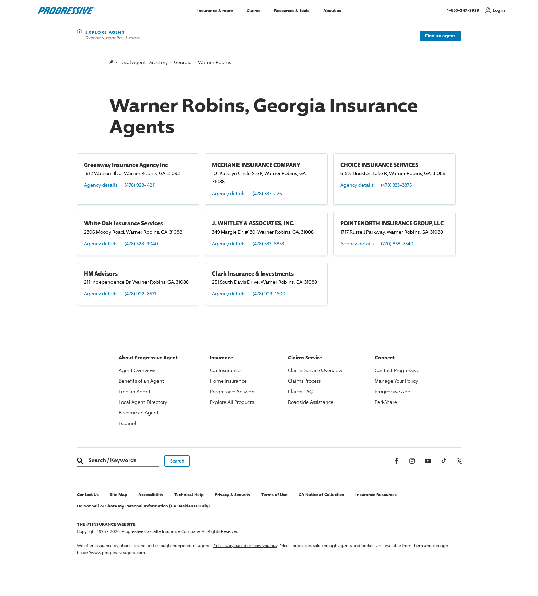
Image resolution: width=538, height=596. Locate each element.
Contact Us (88, 494)
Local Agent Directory (143, 62)
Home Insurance (228, 381)
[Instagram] (412, 460)
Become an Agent (139, 413)
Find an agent (440, 35)
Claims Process (304, 381)
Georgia (183, 62)
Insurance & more (215, 10)
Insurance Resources (376, 494)
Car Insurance (225, 370)
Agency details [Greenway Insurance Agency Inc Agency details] (100, 185)
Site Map (118, 494)
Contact (397, 370)
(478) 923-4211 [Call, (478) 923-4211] (140, 185)
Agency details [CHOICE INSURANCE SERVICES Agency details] (357, 185)
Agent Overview (137, 370)
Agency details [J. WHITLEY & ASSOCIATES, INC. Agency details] (228, 243)
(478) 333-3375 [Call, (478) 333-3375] (396, 185)
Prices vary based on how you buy (245, 545)
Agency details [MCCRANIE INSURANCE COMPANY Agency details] (228, 193)
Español (127, 423)
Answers (232, 391)
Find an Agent (135, 391)
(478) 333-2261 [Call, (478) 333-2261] (268, 193)
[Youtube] (428, 460)
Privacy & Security (232, 494)
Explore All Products (232, 402)
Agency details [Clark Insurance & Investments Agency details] (228, 293)
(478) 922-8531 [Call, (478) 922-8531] (140, 293)
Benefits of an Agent (141, 381)
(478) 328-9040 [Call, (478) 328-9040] (141, 243)
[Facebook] (396, 460)
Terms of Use (274, 494)
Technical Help (189, 494)
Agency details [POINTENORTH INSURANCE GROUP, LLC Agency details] (357, 243)
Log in (499, 10)
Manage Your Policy (396, 381)
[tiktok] (443, 460)
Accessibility (150, 494)
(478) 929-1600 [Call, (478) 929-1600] (269, 293)
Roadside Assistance (311, 402)
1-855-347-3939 (464, 10)
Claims (253, 10)
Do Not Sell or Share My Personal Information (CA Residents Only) (143, 506)
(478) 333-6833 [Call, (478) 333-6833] (268, 243)
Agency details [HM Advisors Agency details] (100, 293)
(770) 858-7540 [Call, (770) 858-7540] (397, 243)
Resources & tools (291, 10)
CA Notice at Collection (321, 494)
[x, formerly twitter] (459, 460)
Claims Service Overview (315, 370)
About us (332, 10)
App (392, 391)
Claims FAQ (300, 391)
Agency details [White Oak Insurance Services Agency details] (100, 243)
